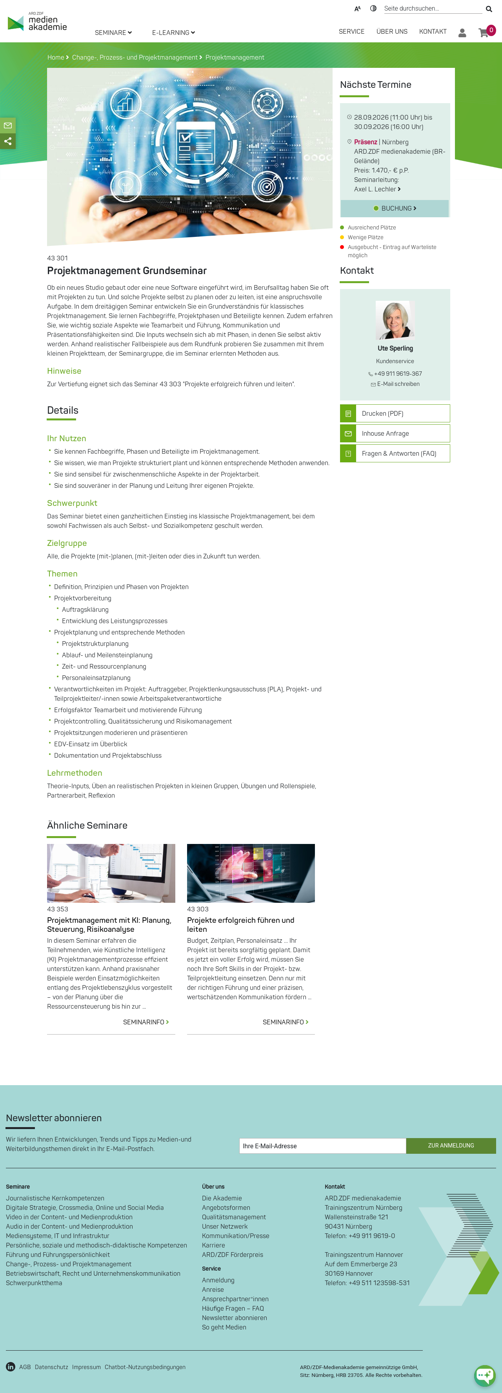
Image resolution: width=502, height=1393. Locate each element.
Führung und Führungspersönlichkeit (58, 1255)
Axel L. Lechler (377, 189)
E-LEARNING (173, 33)
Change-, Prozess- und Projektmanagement (68, 1264)
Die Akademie (222, 1198)
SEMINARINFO (149, 1022)
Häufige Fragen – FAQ (233, 1309)
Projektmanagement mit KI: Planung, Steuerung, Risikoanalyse (109, 925)
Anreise (213, 1290)
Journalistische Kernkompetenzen (55, 1198)
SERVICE (352, 32)
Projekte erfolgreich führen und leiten (241, 925)
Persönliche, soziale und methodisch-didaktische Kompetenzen (96, 1245)
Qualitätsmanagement (234, 1217)
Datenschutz (51, 1367)
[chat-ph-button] (485, 1376)
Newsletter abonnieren (234, 1318)
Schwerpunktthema (34, 1283)
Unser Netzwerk (225, 1227)
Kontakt (433, 32)
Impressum (86, 1367)
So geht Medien (224, 1327)
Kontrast (373, 8)
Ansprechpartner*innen (235, 1299)
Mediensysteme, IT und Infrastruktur (57, 1236)
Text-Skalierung (357, 8)
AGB (25, 1367)
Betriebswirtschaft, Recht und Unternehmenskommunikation (93, 1274)
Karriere (213, 1245)
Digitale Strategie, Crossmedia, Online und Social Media (85, 1208)
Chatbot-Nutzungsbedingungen (145, 1367)
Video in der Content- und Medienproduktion (69, 1217)
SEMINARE (113, 33)
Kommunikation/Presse (235, 1236)
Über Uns (391, 32)
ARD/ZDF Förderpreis (232, 1255)
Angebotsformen (226, 1208)
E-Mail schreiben (395, 384)
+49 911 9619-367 (395, 374)
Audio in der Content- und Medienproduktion (69, 1227)
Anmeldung (218, 1280)
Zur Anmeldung (451, 1145)
